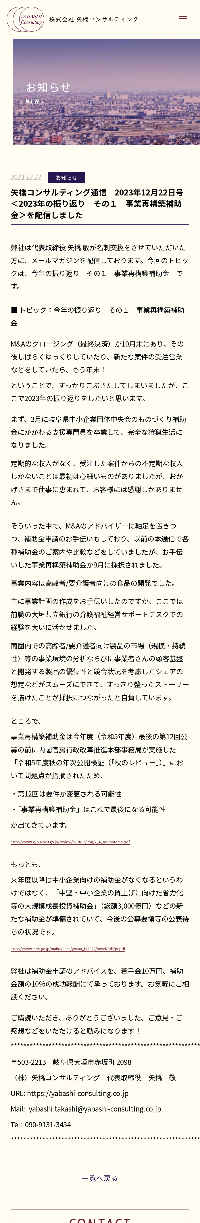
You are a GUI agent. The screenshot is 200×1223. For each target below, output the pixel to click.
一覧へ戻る (100, 1178)
